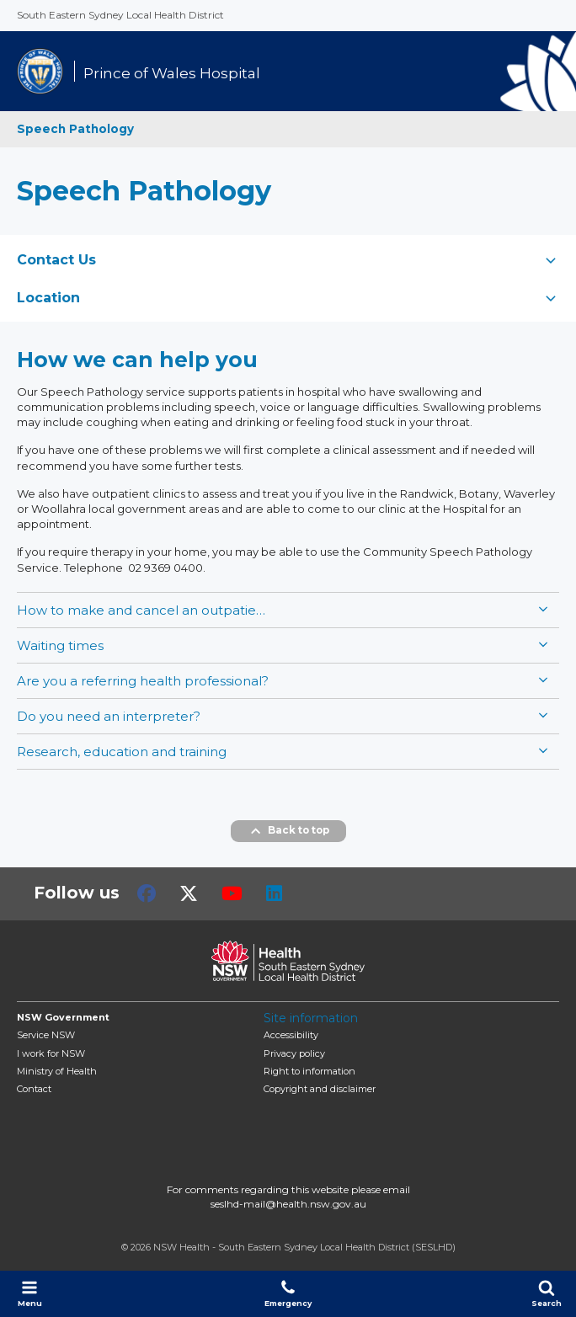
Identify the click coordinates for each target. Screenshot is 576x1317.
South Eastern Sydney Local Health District (120, 14)
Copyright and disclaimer (320, 1089)
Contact (34, 1089)
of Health (57, 1071)
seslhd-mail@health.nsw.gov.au (288, 1203)
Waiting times (60, 645)
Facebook (146, 893)
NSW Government (63, 1017)
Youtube (232, 893)
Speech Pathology (75, 129)
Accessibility (291, 1035)
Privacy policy (294, 1053)
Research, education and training (122, 752)
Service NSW (46, 1035)
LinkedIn (274, 893)
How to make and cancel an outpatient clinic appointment (143, 610)
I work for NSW (51, 1053)
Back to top (288, 831)
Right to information (309, 1071)
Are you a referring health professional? (143, 681)
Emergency (288, 1293)
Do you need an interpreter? (108, 716)
